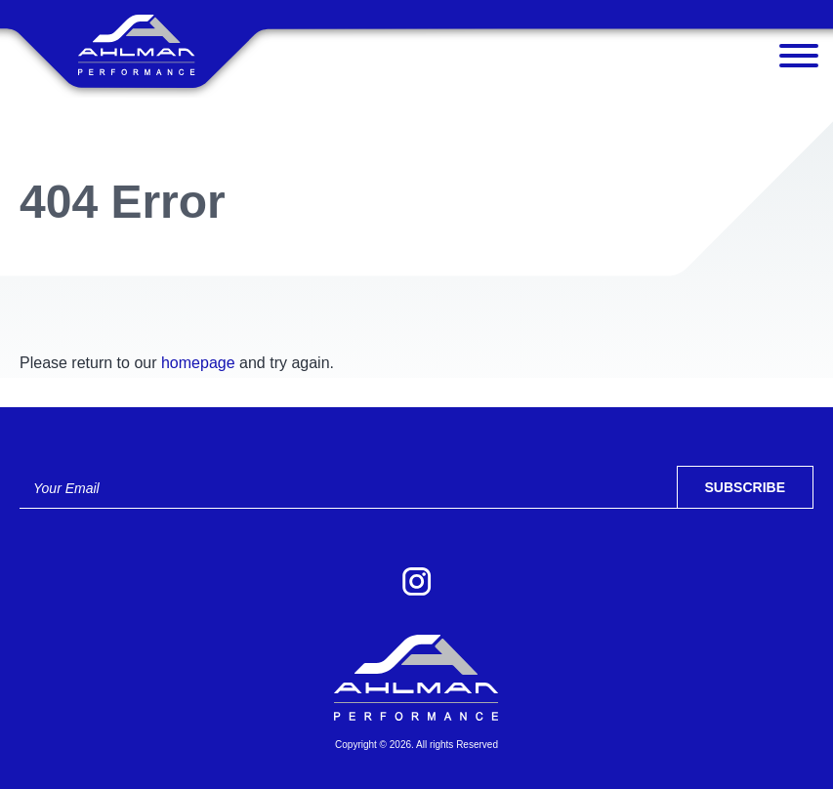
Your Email (66, 488)
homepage (198, 362)
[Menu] (799, 60)
